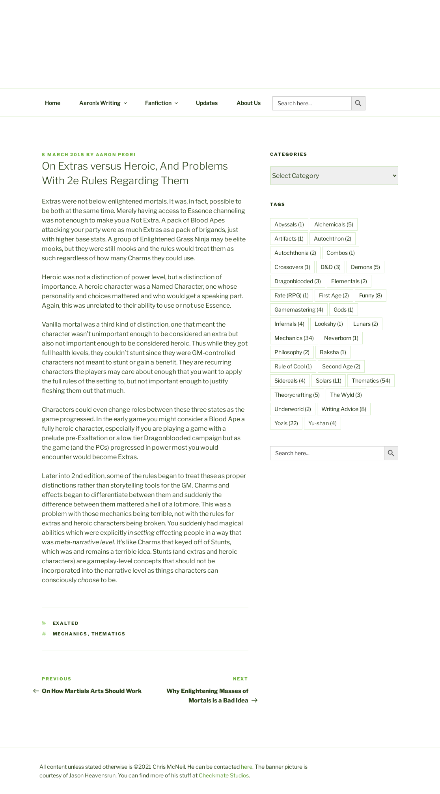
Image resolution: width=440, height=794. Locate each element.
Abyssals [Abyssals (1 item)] (289, 224)
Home (52, 102)
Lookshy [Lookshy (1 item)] (329, 323)
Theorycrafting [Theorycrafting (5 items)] (297, 394)
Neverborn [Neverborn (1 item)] (341, 337)
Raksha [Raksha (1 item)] (333, 352)
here (246, 766)
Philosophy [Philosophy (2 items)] (291, 352)
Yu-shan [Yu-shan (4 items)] (322, 423)
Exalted (66, 623)
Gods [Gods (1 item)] (344, 309)
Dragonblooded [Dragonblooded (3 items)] (297, 281)
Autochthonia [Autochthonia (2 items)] (295, 252)
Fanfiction (162, 102)
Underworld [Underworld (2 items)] (292, 408)
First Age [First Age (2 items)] (334, 295)
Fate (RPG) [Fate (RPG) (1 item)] (291, 295)
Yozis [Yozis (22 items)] (286, 423)
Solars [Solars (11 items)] (328, 380)
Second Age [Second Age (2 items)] (341, 366)
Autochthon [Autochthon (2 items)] (332, 238)
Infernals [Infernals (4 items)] (289, 323)
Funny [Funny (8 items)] (370, 295)
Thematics (108, 634)
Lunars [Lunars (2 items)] (365, 323)
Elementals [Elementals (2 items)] (349, 281)
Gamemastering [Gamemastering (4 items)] (298, 309)
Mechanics (70, 634)
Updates (207, 102)
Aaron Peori (116, 154)
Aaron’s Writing (103, 102)
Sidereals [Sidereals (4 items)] (290, 380)
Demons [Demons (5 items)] (365, 266)
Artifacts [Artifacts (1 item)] (289, 238)
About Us (249, 102)
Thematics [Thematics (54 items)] (371, 380)
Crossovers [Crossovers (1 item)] (292, 266)
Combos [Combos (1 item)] (340, 252)
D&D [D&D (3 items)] (331, 266)
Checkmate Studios (224, 775)
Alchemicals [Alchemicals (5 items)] (333, 224)
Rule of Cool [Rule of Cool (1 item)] (293, 366)
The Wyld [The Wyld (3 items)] (346, 394)
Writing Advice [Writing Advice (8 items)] (343, 408)
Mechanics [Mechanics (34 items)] (294, 337)
